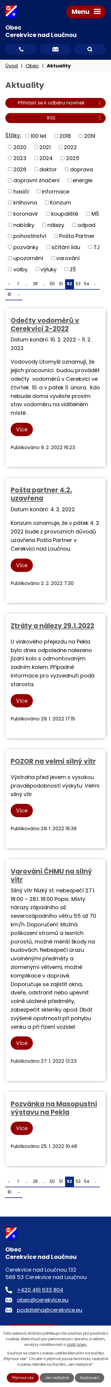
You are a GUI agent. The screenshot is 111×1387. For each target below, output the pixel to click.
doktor (48, 169)
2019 (89, 136)
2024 (46, 158)
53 (78, 284)
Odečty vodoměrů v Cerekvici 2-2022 (45, 324)
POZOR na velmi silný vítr (53, 761)
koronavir (25, 213)
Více (22, 429)
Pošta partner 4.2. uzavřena (41, 494)
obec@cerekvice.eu (42, 1300)
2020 (19, 147)
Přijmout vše (22, 1377)
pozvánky (25, 247)
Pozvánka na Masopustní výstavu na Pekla (54, 1108)
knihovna (25, 202)
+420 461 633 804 (40, 1290)
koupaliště (64, 213)
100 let (38, 136)
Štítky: (13, 135)
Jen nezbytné (57, 1377)
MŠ (95, 213)
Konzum (60, 202)
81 (9, 294)
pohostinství (29, 236)
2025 (72, 158)
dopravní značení (36, 180)
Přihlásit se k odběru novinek (60, 102)
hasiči (21, 191)
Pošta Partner (77, 236)
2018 (65, 136)
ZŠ (73, 269)
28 (35, 284)
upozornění (28, 258)
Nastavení (89, 1377)
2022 (70, 147)
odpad (86, 224)
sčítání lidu (66, 247)
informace (55, 191)
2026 (19, 169)
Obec (32, 65)
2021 (45, 147)
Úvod (11, 65)
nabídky (23, 224)
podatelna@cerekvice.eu (49, 1310)
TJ (97, 247)
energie (82, 180)
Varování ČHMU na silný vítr (51, 875)
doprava (81, 169)
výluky (49, 269)
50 (52, 284)
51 (61, 284)
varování (68, 258)
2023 (19, 158)
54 (86, 284)
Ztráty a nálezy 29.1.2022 (52, 625)
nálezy (55, 224)
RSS (75, 117)
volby (20, 269)
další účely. (77, 1344)
